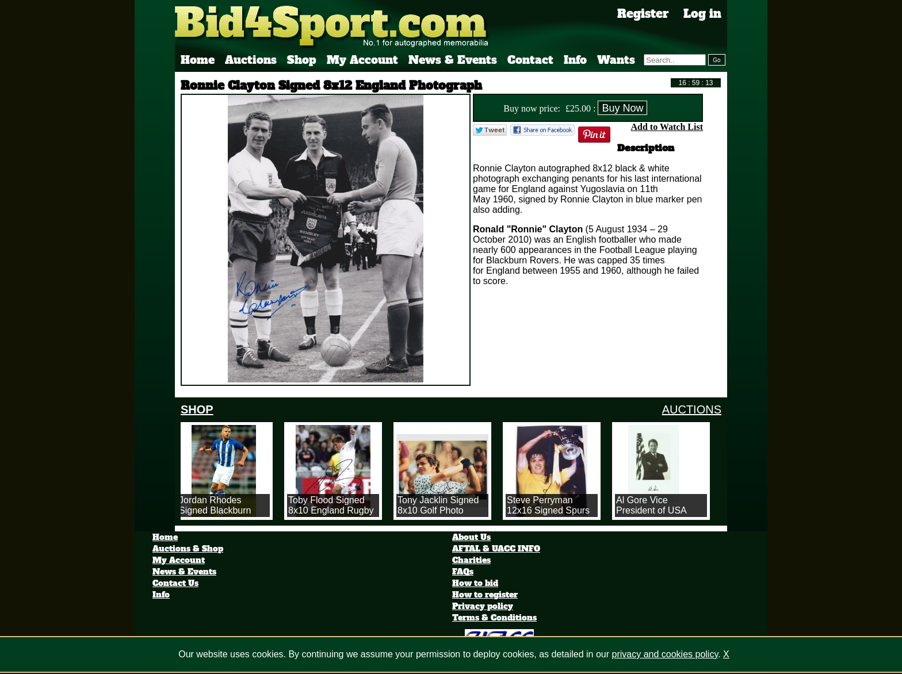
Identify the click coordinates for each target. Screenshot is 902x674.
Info (575, 59)
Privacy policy (482, 606)
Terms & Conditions (494, 617)
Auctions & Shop (187, 548)
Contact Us (175, 583)
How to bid (475, 583)
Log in (702, 14)
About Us (471, 537)
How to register (485, 594)
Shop (301, 59)
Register (643, 14)
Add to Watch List (666, 127)
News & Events (452, 59)
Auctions (251, 59)
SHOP (197, 409)
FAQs (462, 571)
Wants (616, 59)
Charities (471, 560)
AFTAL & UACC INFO (496, 548)
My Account (362, 59)
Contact (530, 59)
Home (198, 59)
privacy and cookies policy (665, 654)
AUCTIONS (691, 409)
